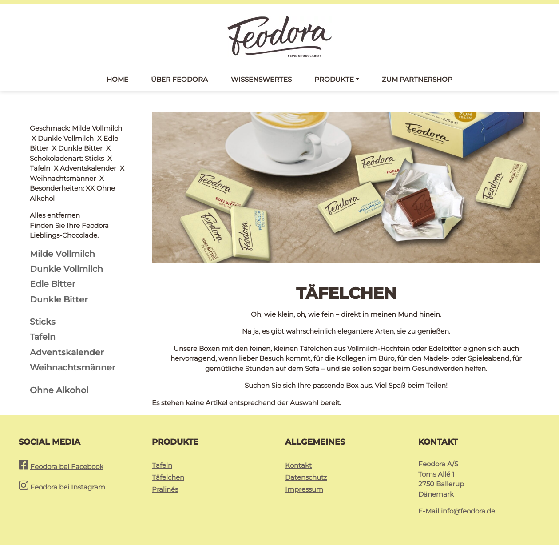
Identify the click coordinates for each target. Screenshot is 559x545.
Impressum (304, 489)
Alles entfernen (55, 128)
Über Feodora (179, 79)
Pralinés (165, 489)
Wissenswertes (261, 79)
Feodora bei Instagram (67, 487)
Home (117, 79)
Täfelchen (168, 477)
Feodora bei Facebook (66, 466)
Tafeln (162, 465)
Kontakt (298, 465)
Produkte (334, 79)
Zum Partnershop (417, 79)
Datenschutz (306, 477)
